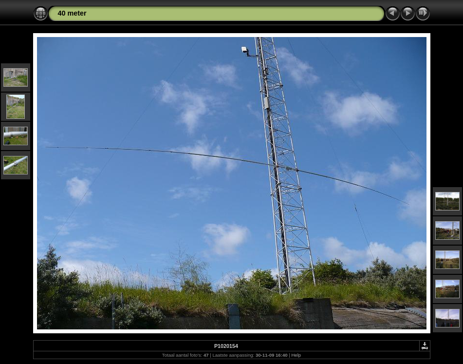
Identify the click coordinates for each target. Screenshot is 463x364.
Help (296, 355)
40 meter (72, 13)
